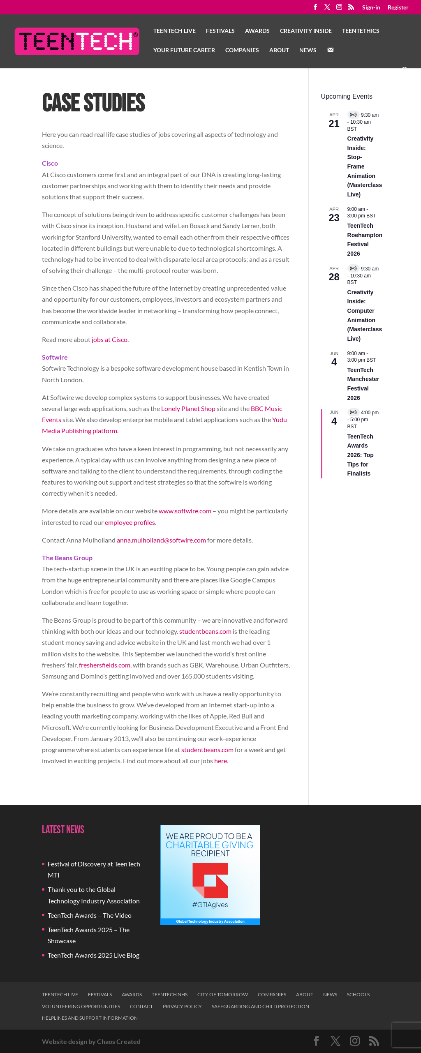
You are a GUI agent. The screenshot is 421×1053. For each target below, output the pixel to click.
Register (398, 8)
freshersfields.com (104, 665)
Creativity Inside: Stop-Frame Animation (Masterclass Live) (364, 166)
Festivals (220, 31)
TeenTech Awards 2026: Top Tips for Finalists (360, 455)
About (279, 50)
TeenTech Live (174, 31)
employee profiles (130, 522)
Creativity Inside (306, 31)
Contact (141, 1006)
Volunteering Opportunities (81, 1006)
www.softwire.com (185, 511)
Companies (242, 50)
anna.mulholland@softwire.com (161, 540)
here (220, 760)
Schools (358, 994)
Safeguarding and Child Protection (260, 1006)
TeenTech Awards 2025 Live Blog (93, 955)
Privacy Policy (182, 1006)
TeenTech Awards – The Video (90, 915)
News (308, 50)
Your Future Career (184, 50)
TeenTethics (360, 31)
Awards (257, 31)
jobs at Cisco (109, 339)
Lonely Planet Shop (188, 408)
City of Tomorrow (222, 994)
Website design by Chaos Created (91, 1041)
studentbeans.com (205, 631)
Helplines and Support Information (90, 1018)
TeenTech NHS (169, 994)
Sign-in (371, 8)
